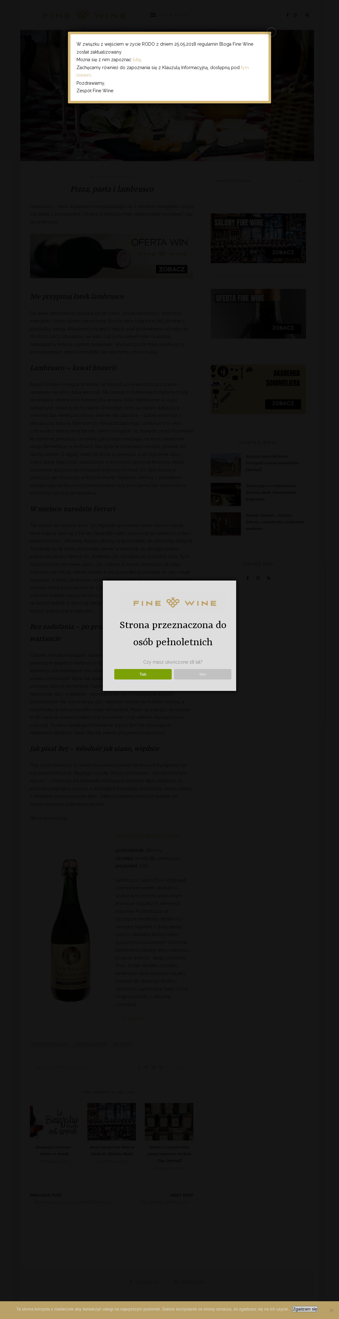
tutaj (137, 59)
